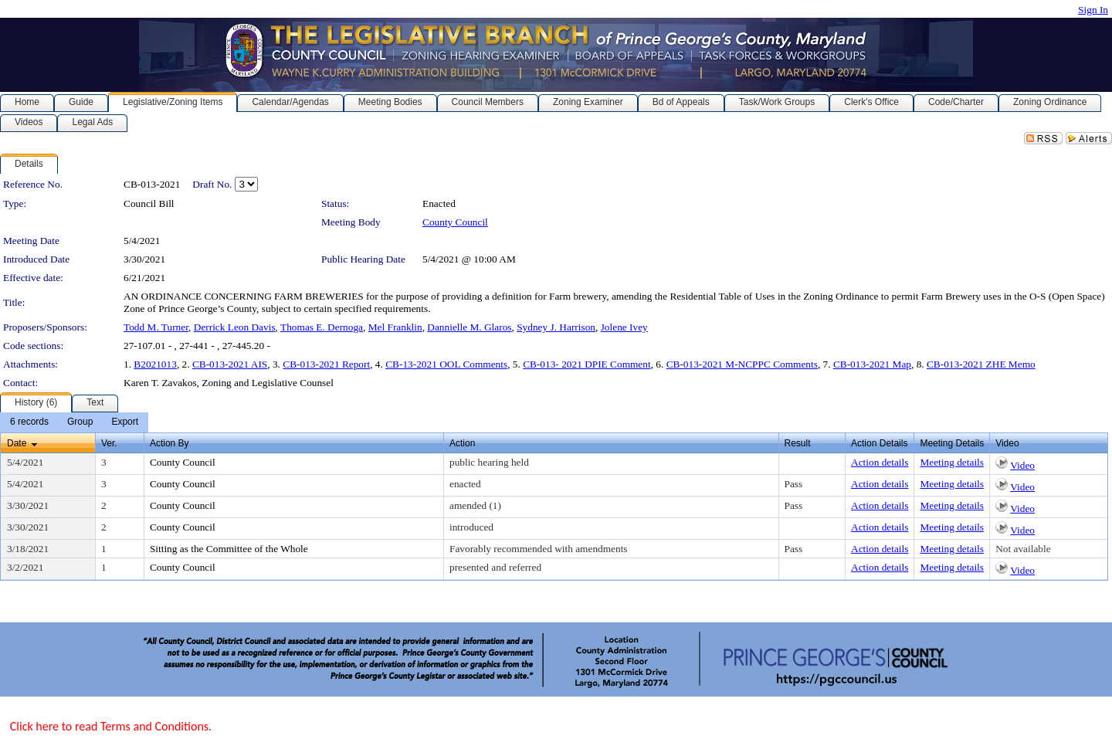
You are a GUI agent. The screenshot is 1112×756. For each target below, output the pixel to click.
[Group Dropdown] (80, 422)
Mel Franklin (395, 327)
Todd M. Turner (156, 327)
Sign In (1093, 9)
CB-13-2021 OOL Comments (446, 364)
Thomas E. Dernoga (321, 327)
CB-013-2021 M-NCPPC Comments (742, 364)
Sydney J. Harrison (556, 327)
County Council (455, 222)
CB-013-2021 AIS (229, 364)
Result (798, 443)
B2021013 (155, 364)
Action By (169, 443)
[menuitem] (29, 422)
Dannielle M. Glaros (469, 327)
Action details (879, 462)
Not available (1022, 548)
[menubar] (74, 422)
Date (16, 443)
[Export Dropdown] (124, 422)
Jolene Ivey (624, 327)
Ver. (109, 443)
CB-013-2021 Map (872, 364)
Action (462, 443)
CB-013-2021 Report (326, 364)
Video (1022, 465)
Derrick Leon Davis (235, 327)
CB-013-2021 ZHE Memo (981, 364)
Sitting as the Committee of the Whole (229, 548)
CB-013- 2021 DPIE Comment (587, 364)
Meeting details (952, 462)
